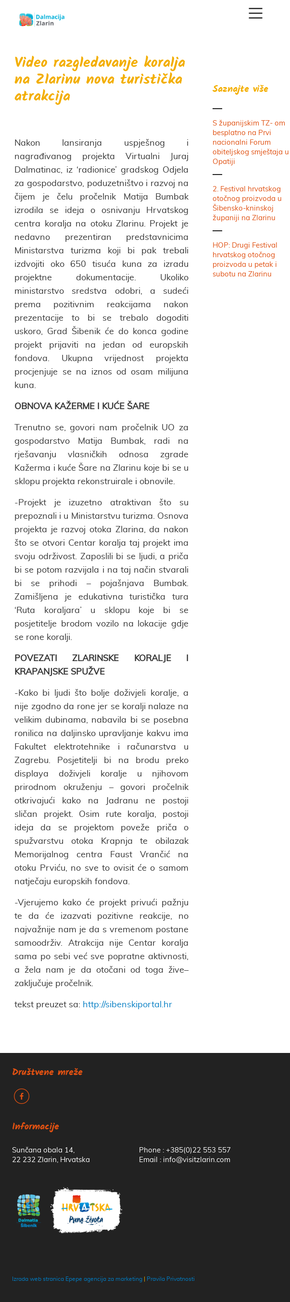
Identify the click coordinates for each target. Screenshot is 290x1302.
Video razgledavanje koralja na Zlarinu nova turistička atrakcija (99, 80)
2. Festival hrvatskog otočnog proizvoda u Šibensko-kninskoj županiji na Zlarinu (247, 204)
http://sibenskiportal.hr (127, 1005)
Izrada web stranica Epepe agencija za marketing (77, 1279)
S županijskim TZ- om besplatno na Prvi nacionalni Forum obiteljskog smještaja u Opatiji (251, 142)
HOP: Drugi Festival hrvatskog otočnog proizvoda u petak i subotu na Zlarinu (245, 260)
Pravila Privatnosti (171, 1279)
